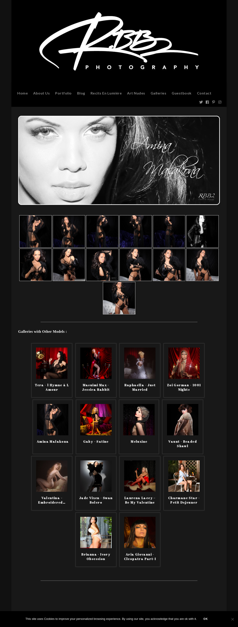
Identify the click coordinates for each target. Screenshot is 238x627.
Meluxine (139, 441)
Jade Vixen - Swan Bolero (96, 500)
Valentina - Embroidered (51, 500)
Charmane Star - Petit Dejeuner (184, 500)
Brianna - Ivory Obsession (95, 556)
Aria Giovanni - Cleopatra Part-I (140, 556)
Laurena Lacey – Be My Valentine (140, 500)
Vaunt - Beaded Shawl (182, 443)
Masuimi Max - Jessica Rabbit (96, 387)
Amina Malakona (53, 441)
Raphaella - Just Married (140, 387)
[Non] (232, 619)
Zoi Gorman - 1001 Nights (184, 387)
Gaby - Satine (96, 441)
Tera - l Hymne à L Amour (52, 387)
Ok (205, 619)
